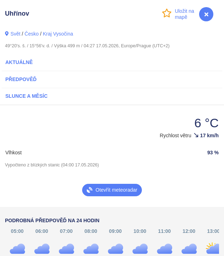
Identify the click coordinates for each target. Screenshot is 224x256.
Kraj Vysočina (58, 34)
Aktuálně (19, 62)
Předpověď (21, 79)
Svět (15, 34)
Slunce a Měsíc (26, 96)
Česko (32, 34)
